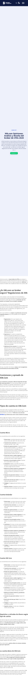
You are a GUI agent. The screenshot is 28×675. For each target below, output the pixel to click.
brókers (2, 414)
